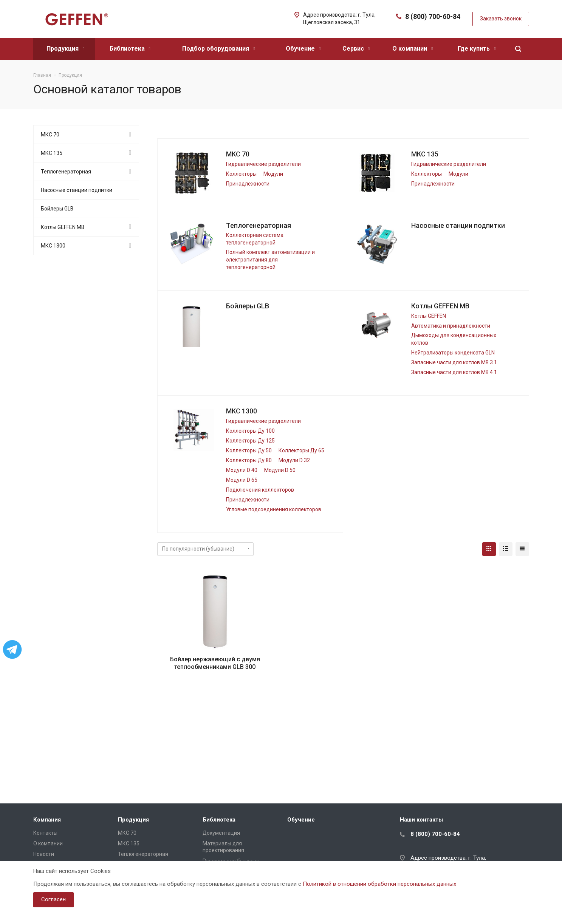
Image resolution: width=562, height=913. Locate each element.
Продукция (65, 48)
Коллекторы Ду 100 (250, 431)
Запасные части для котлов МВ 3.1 (454, 362)
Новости (43, 854)
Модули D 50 (280, 470)
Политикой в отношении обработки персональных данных (379, 884)
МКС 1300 (241, 411)
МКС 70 (237, 154)
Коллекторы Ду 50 (249, 450)
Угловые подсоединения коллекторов (273, 509)
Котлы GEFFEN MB (440, 306)
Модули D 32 (294, 460)
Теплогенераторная (258, 225)
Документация (221, 833)
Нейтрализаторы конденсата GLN (453, 353)
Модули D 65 (241, 480)
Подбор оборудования (218, 48)
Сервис (356, 48)
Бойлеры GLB (247, 306)
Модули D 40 (241, 470)
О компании (412, 48)
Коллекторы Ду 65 (301, 450)
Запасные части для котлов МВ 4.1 (454, 372)
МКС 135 (424, 154)
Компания (47, 819)
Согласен (53, 899)
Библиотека (130, 48)
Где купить (476, 48)
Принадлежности (247, 184)
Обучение (303, 48)
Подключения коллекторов (260, 490)
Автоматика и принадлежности (450, 326)
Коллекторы (241, 174)
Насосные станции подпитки (458, 225)
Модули (273, 174)
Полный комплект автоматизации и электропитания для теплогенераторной (270, 259)
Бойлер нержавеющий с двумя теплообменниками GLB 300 (215, 663)
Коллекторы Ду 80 (249, 460)
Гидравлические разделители (263, 164)
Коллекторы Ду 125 (250, 441)
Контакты (45, 833)
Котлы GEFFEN (428, 316)
